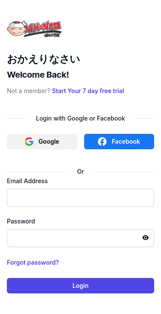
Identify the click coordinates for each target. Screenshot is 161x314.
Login (80, 285)
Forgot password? (33, 262)
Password (21, 221)
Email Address (27, 180)
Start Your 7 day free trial (88, 90)
